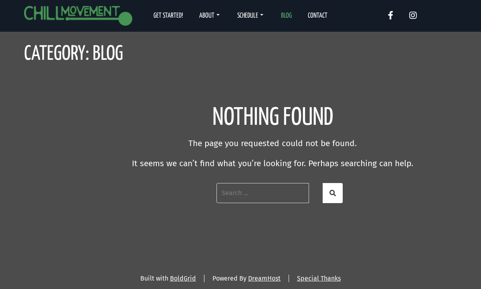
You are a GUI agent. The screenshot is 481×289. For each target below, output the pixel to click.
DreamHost (264, 278)
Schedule (250, 15)
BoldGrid (183, 278)
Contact (317, 15)
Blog (286, 15)
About (209, 15)
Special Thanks (319, 278)
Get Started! (168, 15)
